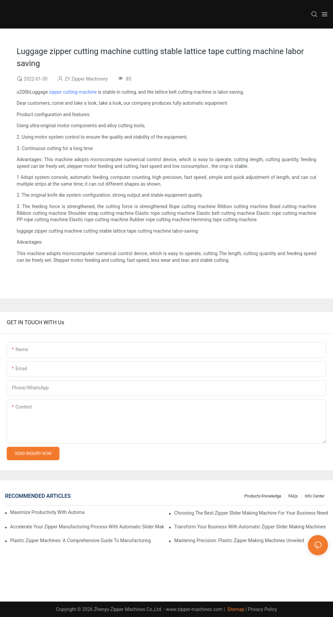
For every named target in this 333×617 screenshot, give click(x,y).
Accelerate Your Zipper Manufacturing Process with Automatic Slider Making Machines (87, 526)
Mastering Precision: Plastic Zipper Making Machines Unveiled (239, 540)
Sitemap (235, 609)
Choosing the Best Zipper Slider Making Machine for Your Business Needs (251, 513)
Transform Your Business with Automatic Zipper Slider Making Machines (250, 526)
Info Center (315, 496)
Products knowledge (262, 496)
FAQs (293, 496)
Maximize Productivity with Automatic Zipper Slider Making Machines (47, 512)
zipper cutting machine (73, 92)
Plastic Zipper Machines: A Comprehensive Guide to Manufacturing (80, 540)
